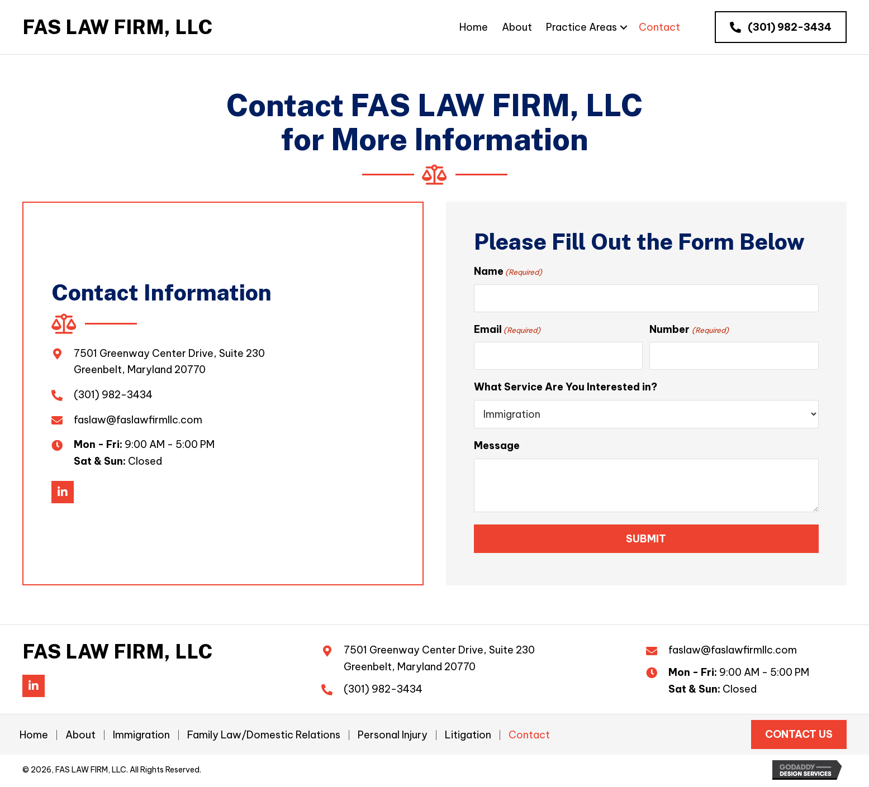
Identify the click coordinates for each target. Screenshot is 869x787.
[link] (473, 27)
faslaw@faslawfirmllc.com (138, 420)
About (80, 737)
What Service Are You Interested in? (565, 389)
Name (508, 271)
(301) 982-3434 (113, 395)
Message (497, 447)
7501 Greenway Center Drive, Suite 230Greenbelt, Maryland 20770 (439, 660)
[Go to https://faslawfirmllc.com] (117, 27)
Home (34, 737)
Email (507, 330)
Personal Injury (393, 737)
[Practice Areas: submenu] (624, 27)
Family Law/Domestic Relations (263, 737)
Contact (529, 737)
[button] (781, 27)
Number (688, 330)
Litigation (468, 737)
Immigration (141, 737)
